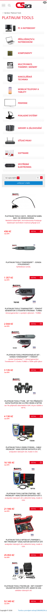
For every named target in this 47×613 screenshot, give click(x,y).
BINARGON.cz (42, 610)
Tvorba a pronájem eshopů (27, 610)
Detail (33, 231)
